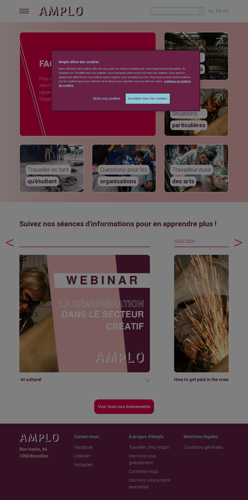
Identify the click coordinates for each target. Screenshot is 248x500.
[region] (125, 80)
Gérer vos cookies (106, 98)
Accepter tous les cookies (147, 98)
